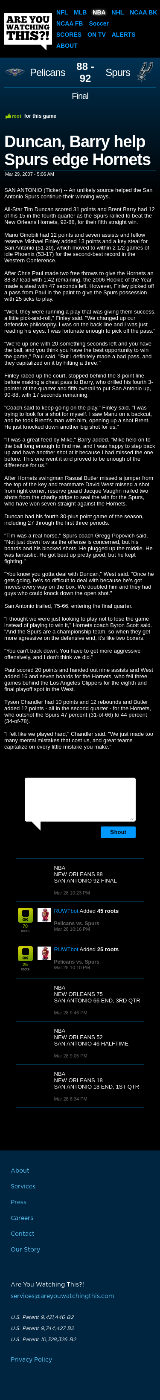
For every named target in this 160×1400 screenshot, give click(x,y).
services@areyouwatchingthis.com (62, 1296)
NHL (118, 12)
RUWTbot (66, 911)
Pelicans (47, 72)
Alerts (124, 34)
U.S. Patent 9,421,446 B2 (42, 1317)
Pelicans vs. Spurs (76, 924)
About (67, 45)
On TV (96, 34)
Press (18, 1202)
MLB (80, 12)
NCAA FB (69, 23)
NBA (99, 12)
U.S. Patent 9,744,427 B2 (42, 1328)
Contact (23, 1234)
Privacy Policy (31, 1360)
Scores (68, 34)
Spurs (117, 72)
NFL (62, 12)
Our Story (25, 1250)
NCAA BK (143, 12)
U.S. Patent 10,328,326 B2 (43, 1339)
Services (23, 1187)
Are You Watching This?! (28, 31)
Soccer (99, 23)
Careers (22, 1218)
